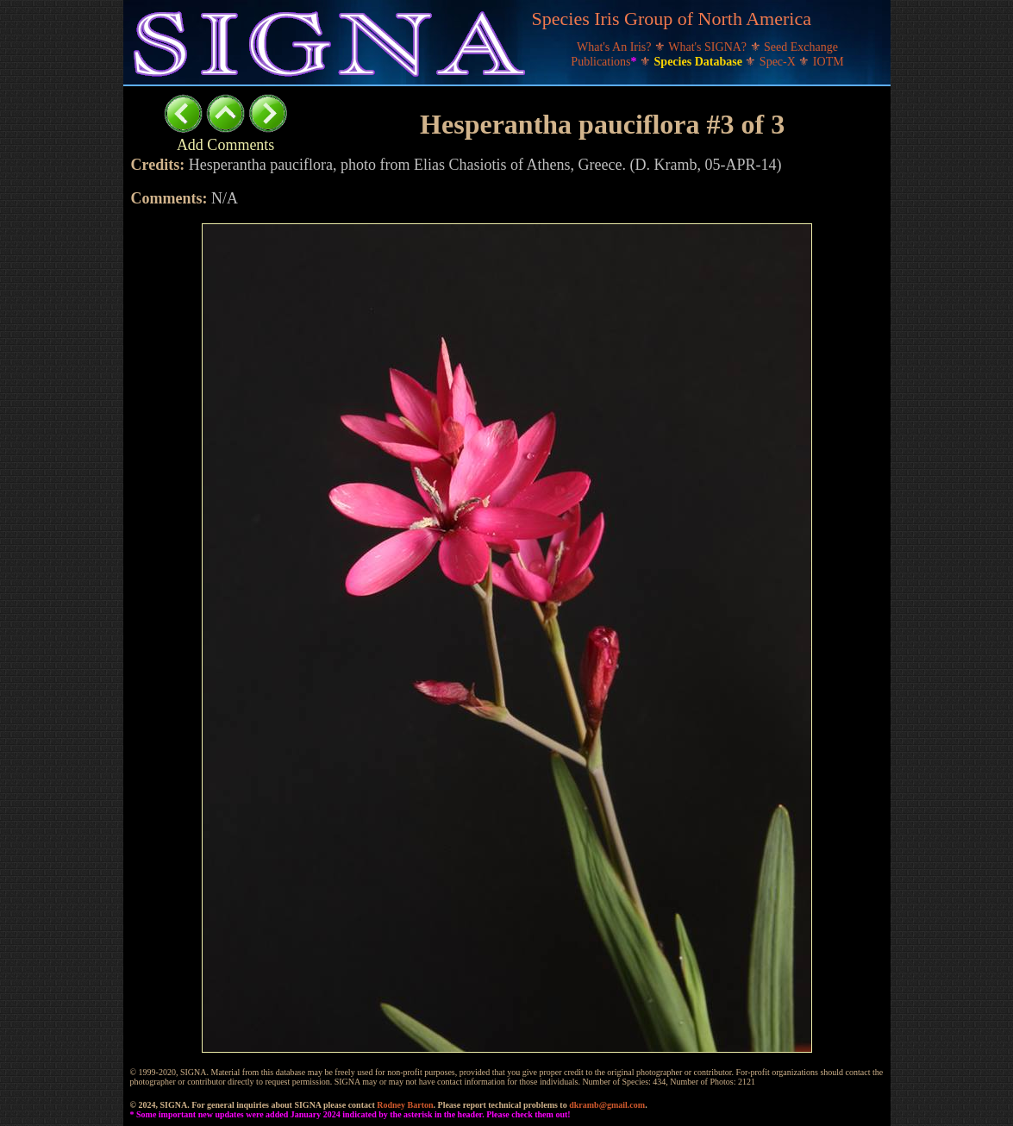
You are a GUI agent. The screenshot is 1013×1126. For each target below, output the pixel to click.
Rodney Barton (405, 1105)
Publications (605, 61)
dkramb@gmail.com (607, 1105)
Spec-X (779, 61)
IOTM (828, 61)
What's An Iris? (615, 47)
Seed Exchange (801, 47)
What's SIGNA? (708, 47)
